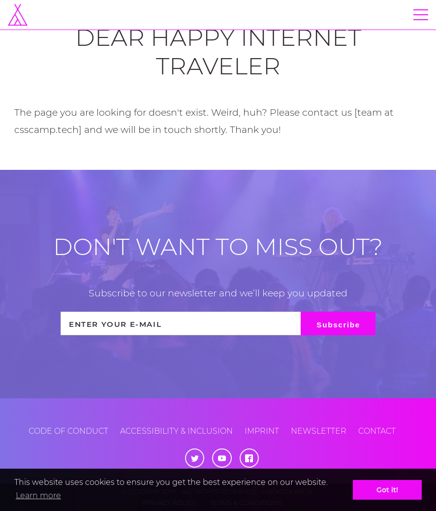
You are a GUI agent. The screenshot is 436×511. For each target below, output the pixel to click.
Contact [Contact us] (377, 431)
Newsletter (318, 431)
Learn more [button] (38, 495)
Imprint (262, 431)
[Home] (18, 15)
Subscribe (338, 324)
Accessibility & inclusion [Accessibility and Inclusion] (176, 431)
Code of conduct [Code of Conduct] (68, 431)
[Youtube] (221, 458)
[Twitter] (194, 458)
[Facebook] (249, 458)
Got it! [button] (387, 489)
